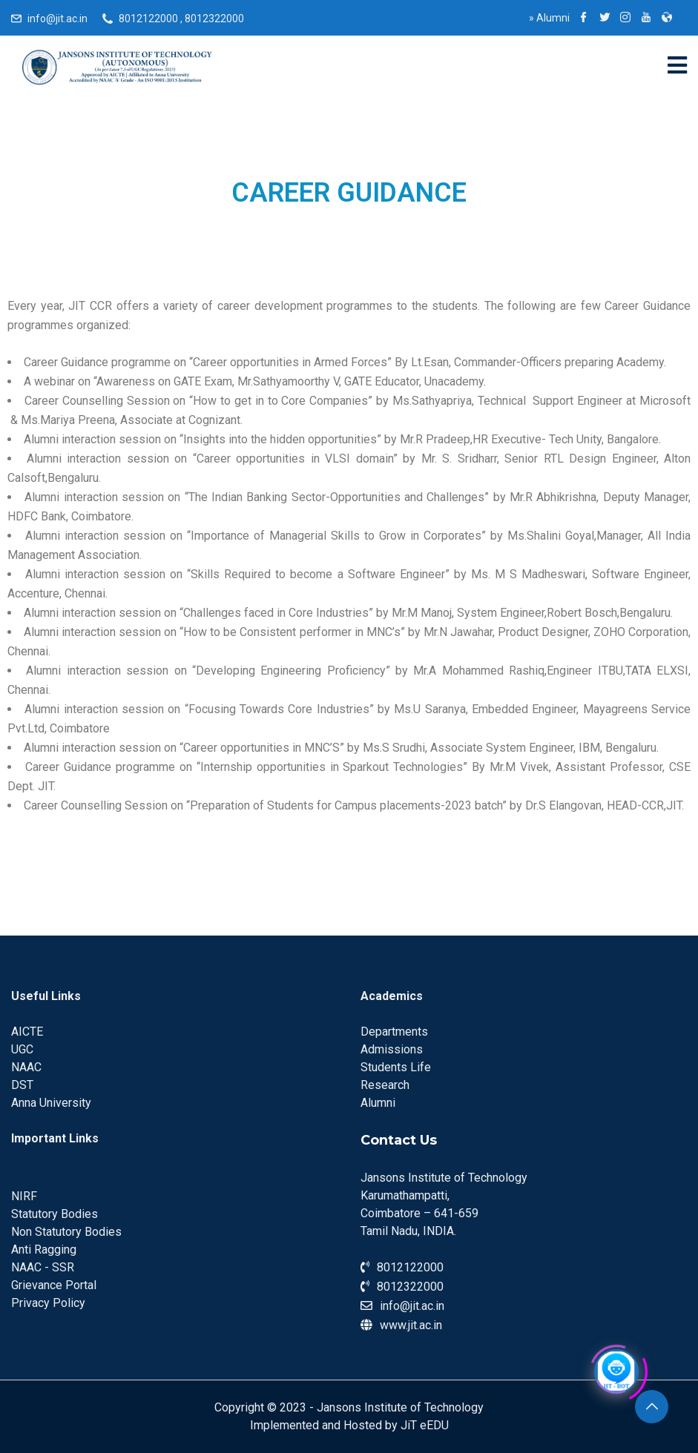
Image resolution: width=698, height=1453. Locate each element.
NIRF (24, 1196)
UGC (22, 1049)
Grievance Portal (53, 1285)
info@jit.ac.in (57, 18)
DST (22, 1085)
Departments (394, 1032)
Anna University (51, 1103)
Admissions (391, 1049)
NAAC (26, 1067)
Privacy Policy (48, 1303)
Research (384, 1085)
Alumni (549, 18)
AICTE (27, 1032)
